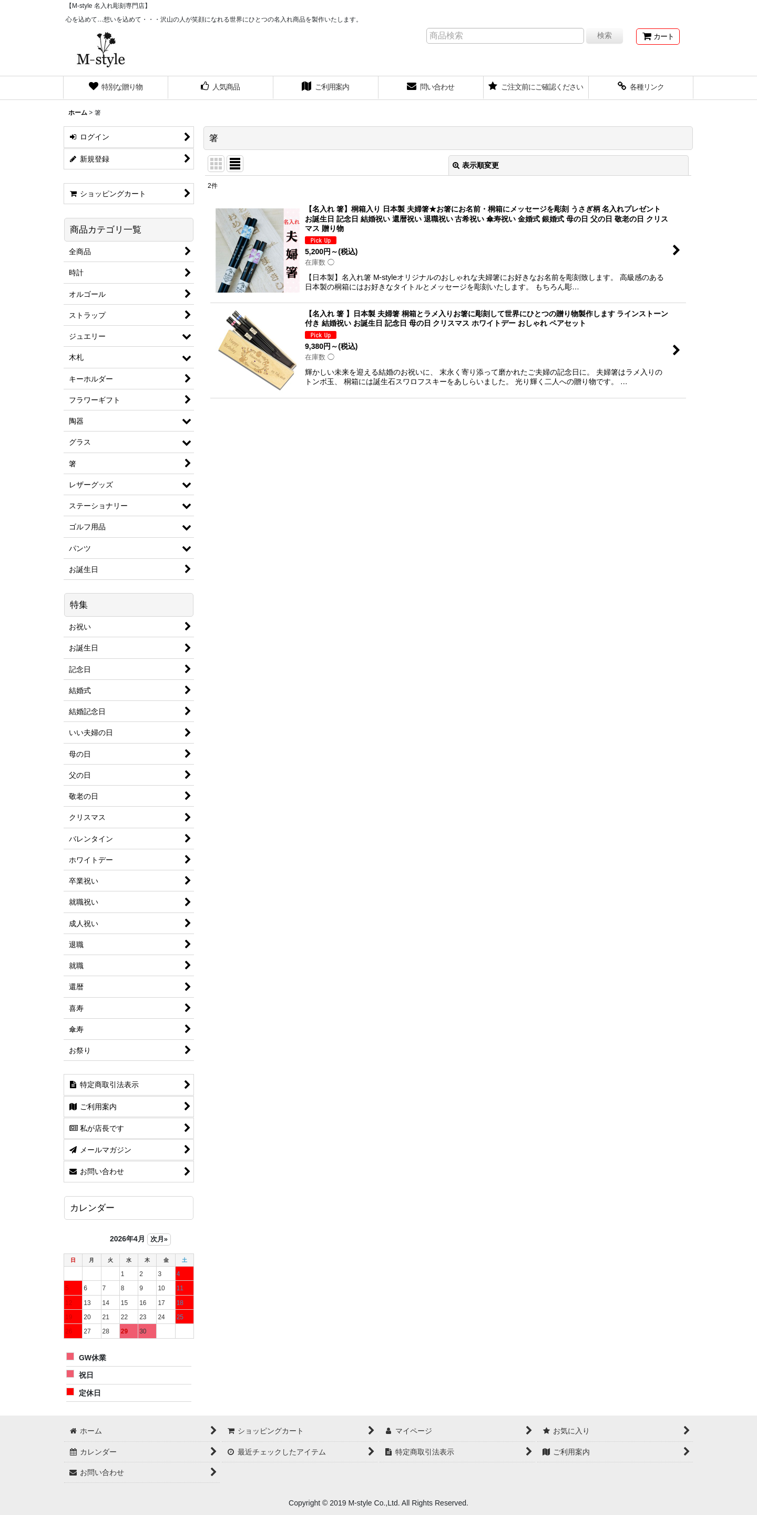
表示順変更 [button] (476, 165)
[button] (641, 87)
